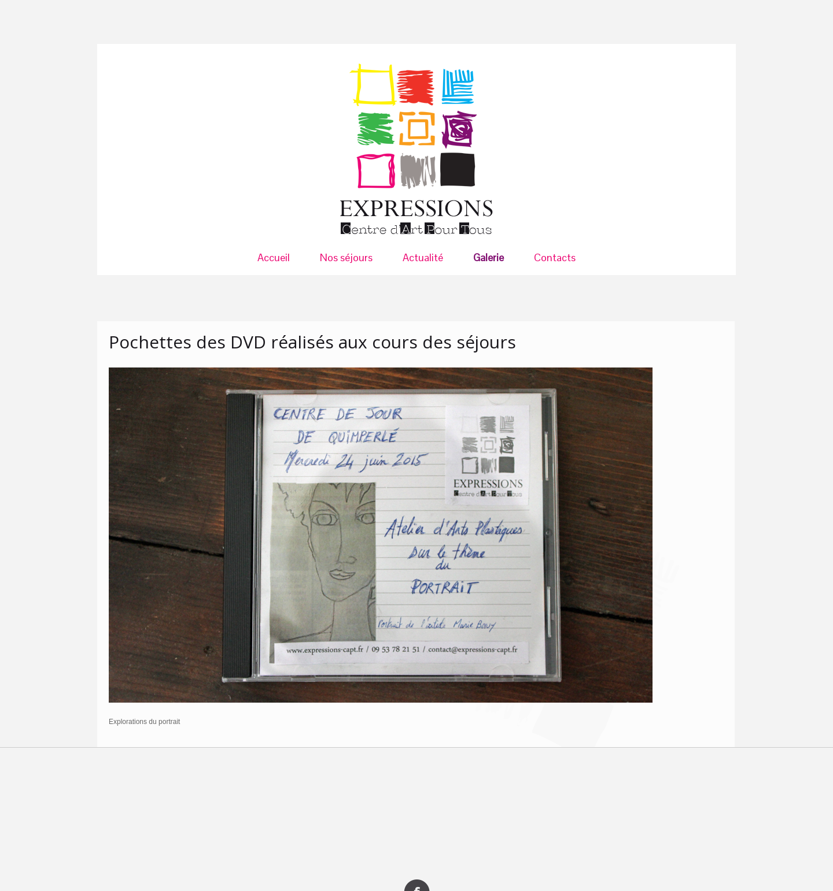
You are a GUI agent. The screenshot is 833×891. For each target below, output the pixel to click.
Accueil (273, 257)
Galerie (488, 257)
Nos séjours (346, 257)
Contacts (555, 257)
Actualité (423, 257)
